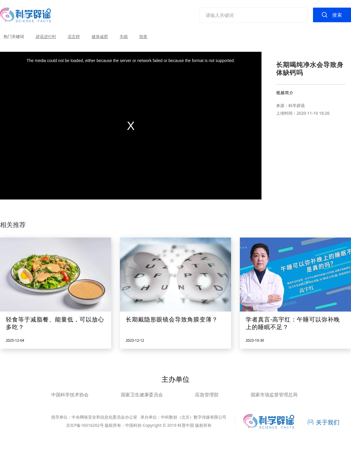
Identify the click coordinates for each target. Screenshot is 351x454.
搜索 (337, 15)
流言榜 (74, 36)
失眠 (124, 36)
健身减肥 (100, 36)
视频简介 (285, 92)
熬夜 (143, 36)
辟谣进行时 (46, 36)
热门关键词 (14, 36)
